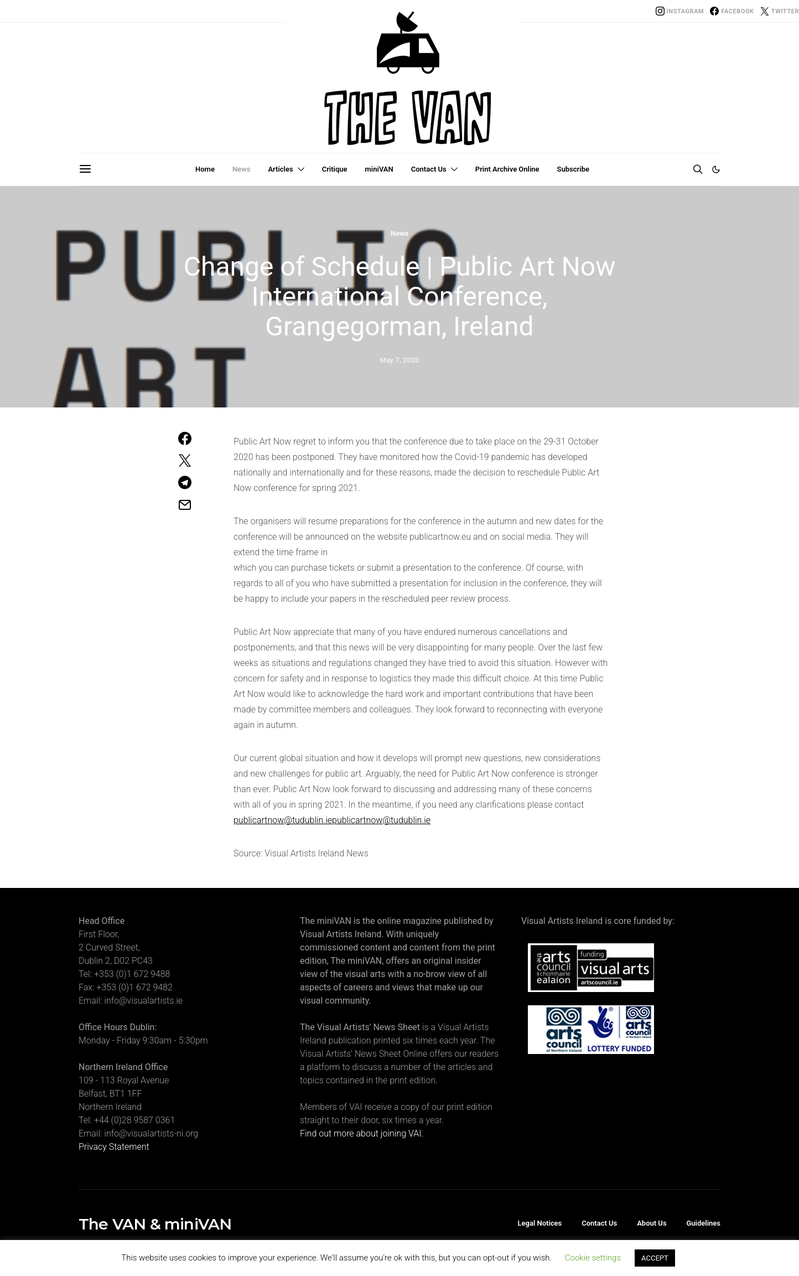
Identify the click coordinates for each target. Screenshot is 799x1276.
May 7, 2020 (399, 360)
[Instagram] (680, 11)
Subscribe (573, 169)
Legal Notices (540, 1223)
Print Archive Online (507, 169)
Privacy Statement (114, 1146)
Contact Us (429, 169)
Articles (280, 169)
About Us (651, 1223)
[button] (716, 169)
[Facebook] (732, 11)
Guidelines (703, 1223)
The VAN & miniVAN (155, 1224)
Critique (334, 169)
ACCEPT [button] (654, 1258)
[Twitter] (779, 11)
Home (205, 169)
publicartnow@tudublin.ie (283, 820)
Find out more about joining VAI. (361, 1133)
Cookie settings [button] (593, 1258)
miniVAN (379, 169)
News (241, 169)
